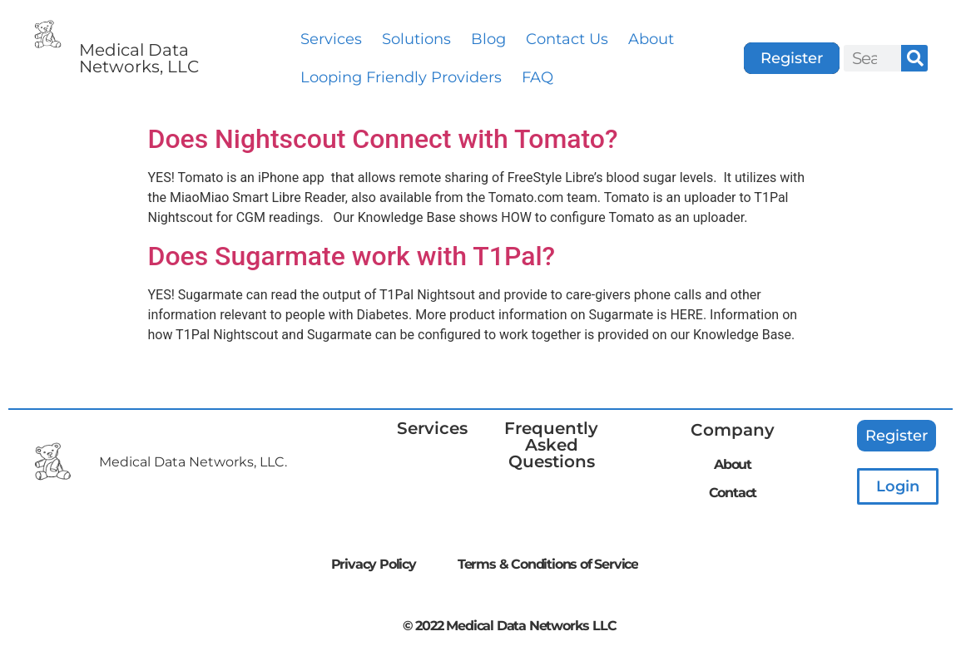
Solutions (416, 39)
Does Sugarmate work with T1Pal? (352, 256)
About (651, 39)
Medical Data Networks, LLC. (193, 462)
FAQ (537, 77)
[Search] (914, 58)
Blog (488, 39)
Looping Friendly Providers (401, 77)
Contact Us (567, 39)
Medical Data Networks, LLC (139, 58)
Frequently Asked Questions (551, 444)
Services (331, 39)
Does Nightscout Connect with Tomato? (383, 139)
